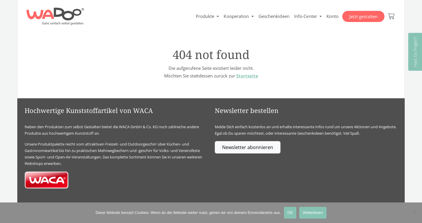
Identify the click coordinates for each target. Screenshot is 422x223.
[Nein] (415, 213)
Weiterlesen (313, 212)
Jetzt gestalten (363, 16)
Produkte (205, 16)
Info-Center (305, 16)
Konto (332, 16)
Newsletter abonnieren (247, 147)
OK (290, 212)
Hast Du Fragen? (415, 52)
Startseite (247, 76)
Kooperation (236, 16)
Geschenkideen (274, 16)
